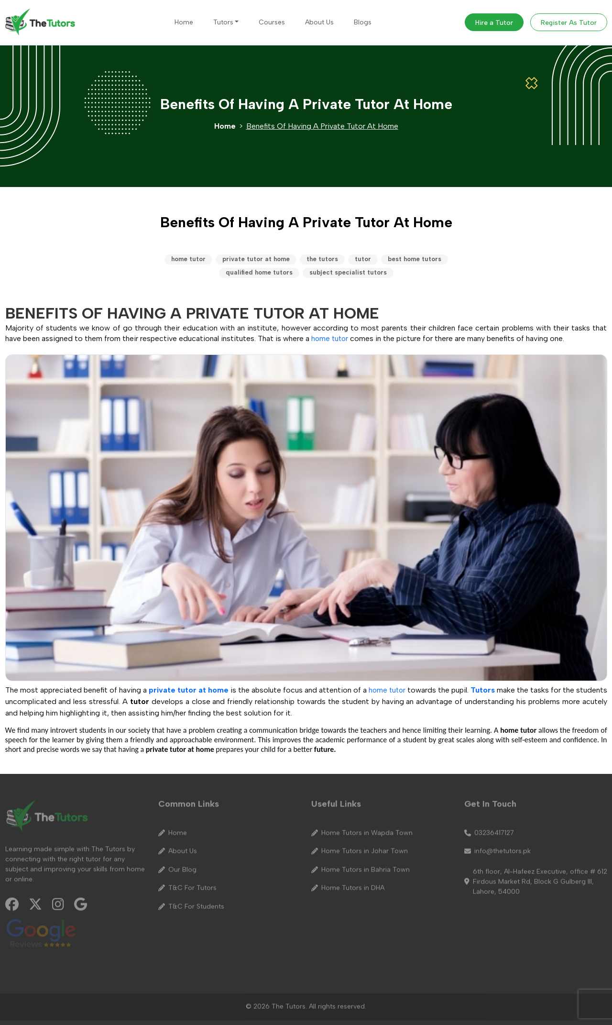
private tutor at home (256, 259)
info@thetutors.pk (497, 847)
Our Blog (177, 865)
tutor (363, 259)
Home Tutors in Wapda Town (362, 829)
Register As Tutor (569, 23)
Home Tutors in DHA (347, 884)
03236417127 (489, 829)
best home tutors (414, 259)
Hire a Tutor (494, 23)
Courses (272, 22)
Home (184, 22)
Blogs (363, 22)
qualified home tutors (259, 272)
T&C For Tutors (187, 884)
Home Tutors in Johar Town (359, 847)
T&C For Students (191, 902)
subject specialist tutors (348, 272)
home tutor (188, 259)
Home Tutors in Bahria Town (360, 865)
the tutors (322, 259)
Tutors (223, 22)
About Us (319, 22)
